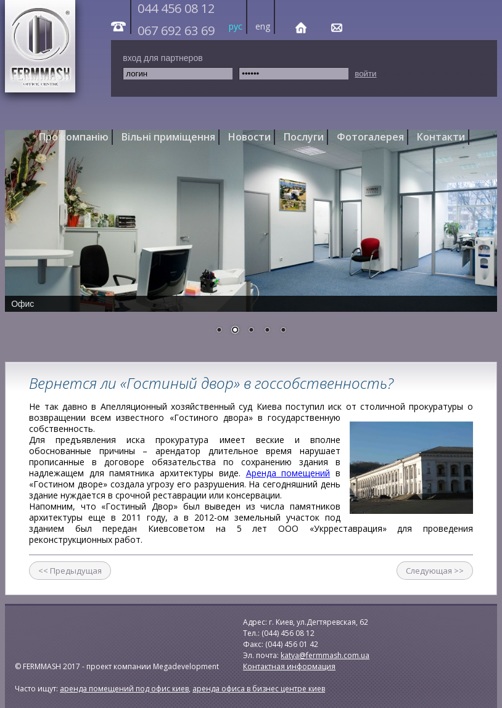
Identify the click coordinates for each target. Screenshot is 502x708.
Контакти (441, 137)
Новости (249, 137)
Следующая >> (435, 570)
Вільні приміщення (168, 137)
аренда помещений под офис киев (124, 688)
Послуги (304, 137)
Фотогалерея (370, 137)
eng (262, 26)
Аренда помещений (288, 473)
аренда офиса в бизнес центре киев (258, 688)
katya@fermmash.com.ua (325, 655)
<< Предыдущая (70, 570)
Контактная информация (289, 666)
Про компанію (74, 137)
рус (235, 26)
